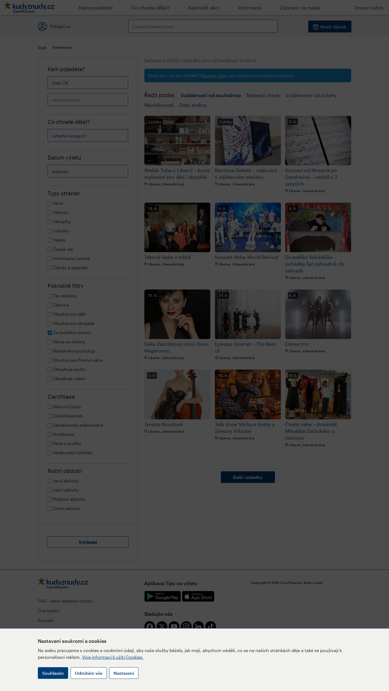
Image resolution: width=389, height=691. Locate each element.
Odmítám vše (88, 673)
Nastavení (124, 673)
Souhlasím (53, 673)
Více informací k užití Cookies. (113, 657)
